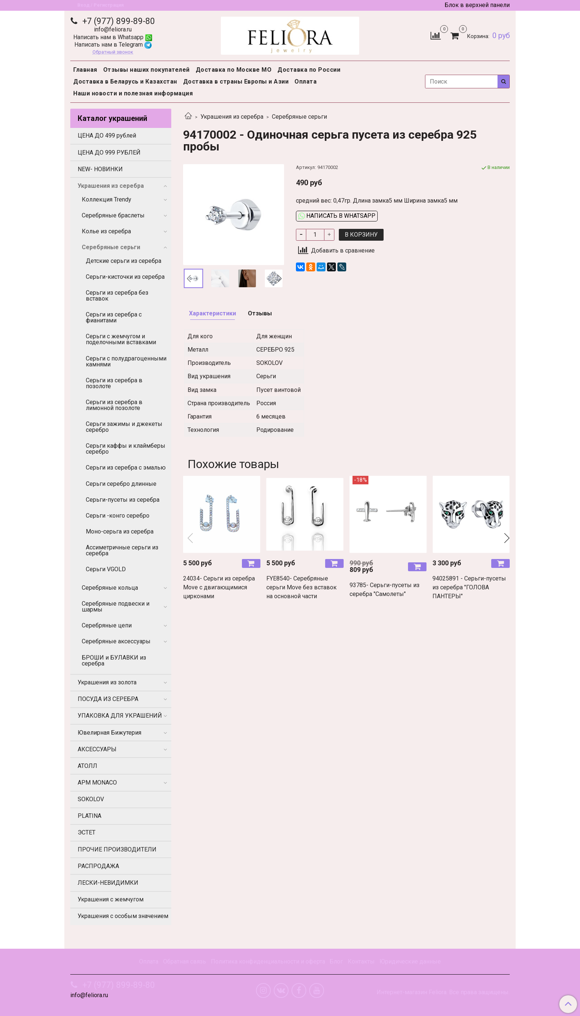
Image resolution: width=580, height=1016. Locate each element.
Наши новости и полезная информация (133, 93)
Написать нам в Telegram (113, 44)
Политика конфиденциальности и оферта (268, 961)
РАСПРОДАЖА (98, 866)
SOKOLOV (91, 799)
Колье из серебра (106, 231)
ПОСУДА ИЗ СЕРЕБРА (108, 698)
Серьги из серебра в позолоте (114, 383)
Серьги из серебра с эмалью (126, 467)
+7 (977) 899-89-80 (117, 21)
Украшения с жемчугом (111, 899)
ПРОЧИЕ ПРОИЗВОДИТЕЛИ (117, 849)
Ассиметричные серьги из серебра (122, 550)
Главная (85, 69)
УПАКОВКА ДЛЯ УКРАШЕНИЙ (120, 715)
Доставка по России (308, 69)
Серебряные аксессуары (116, 641)
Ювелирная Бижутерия (109, 732)
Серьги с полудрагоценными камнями (126, 361)
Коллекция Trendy (106, 199)
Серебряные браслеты (113, 215)
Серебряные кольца (110, 587)
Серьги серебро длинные (121, 483)
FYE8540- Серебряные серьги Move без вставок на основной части (301, 587)
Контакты (361, 961)
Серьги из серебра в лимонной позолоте (114, 405)
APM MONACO (97, 782)
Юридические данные (410, 961)
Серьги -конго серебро (117, 515)
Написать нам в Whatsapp (112, 37)
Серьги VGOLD (106, 569)
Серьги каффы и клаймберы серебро (125, 448)
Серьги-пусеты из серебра (122, 499)
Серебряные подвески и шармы (115, 606)
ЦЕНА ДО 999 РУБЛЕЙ (109, 152)
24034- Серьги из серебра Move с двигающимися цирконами (219, 587)
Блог (336, 961)
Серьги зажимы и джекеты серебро (124, 426)
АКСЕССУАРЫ (97, 749)
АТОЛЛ (87, 765)
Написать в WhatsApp (336, 215)
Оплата (305, 81)
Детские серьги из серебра (123, 260)
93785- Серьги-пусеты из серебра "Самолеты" (384, 589)
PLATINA (89, 815)
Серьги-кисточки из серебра (125, 276)
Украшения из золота (107, 682)
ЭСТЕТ (86, 832)
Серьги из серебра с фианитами (114, 317)
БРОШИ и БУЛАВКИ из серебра (114, 660)
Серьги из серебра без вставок (117, 295)
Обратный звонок (112, 52)
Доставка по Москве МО (234, 69)
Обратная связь (184, 961)
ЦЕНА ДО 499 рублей (107, 135)
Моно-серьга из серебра (120, 531)
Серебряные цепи (107, 625)
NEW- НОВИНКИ (100, 169)
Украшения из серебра (231, 116)
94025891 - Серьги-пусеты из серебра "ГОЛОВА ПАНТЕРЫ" (469, 587)
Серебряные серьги (299, 116)
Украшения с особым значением (123, 916)
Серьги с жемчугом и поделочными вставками (121, 339)
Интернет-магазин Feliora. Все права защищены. (443, 992)
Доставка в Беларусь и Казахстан (125, 81)
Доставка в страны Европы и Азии (236, 81)
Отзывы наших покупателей (146, 69)
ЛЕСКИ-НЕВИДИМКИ (108, 882)
